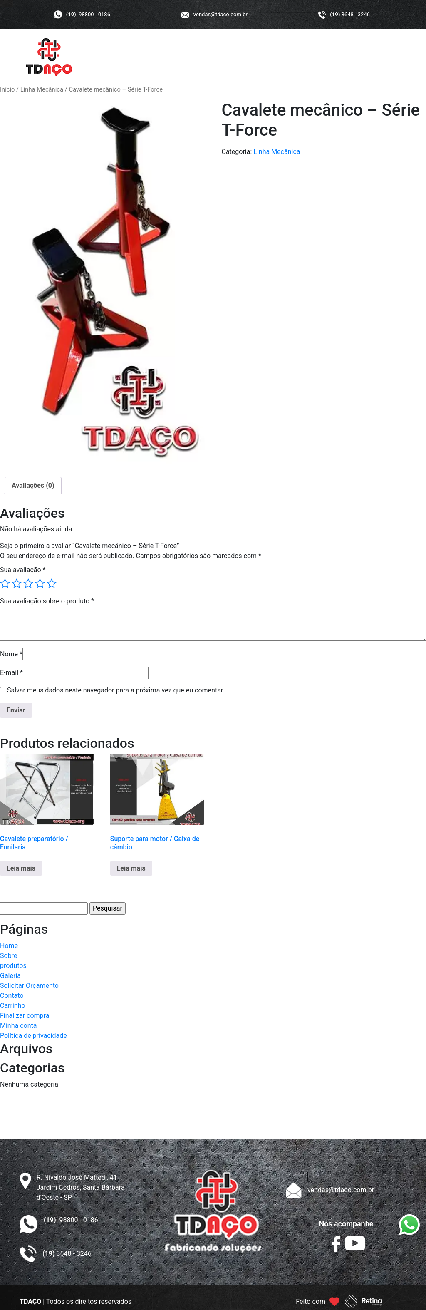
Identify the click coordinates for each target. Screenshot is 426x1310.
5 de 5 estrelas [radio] (52, 583)
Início (7, 89)
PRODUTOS (231, 57)
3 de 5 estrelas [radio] (28, 583)
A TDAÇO (187, 57)
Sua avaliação (22, 570)
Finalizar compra (24, 1016)
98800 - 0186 (88, 14)
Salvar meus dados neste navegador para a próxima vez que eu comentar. (116, 690)
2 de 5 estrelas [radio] (17, 583)
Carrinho (12, 1006)
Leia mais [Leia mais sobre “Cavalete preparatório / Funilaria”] (21, 868)
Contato (12, 996)
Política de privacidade (33, 1036)
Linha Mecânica (41, 89)
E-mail (11, 673)
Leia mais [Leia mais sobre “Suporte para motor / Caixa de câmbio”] (131, 868)
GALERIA (275, 57)
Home (9, 946)
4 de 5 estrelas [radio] (40, 583)
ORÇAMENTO (322, 57)
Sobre (8, 956)
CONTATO (370, 57)
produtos (13, 966)
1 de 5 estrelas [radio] (5, 583)
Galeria (10, 976)
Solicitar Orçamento (29, 986)
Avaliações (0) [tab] (33, 485)
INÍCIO (150, 57)
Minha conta (18, 1026)
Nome (11, 654)
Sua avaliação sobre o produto (47, 601)
